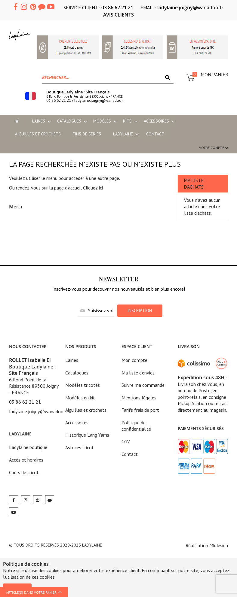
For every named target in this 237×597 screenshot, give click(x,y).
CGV (126, 441)
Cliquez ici (93, 188)
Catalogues (76, 373)
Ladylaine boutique (28, 447)
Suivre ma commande (143, 385)
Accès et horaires (26, 460)
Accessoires (76, 423)
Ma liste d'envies (138, 373)
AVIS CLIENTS (118, 14)
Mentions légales (139, 398)
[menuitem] (38, 121)
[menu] (118, 128)
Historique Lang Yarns (87, 435)
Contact (130, 454)
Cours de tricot (24, 472)
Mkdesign (218, 545)
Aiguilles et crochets (85, 410)
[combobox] (108, 77)
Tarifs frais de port (140, 410)
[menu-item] (17, 121)
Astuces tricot (79, 447)
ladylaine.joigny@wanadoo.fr (190, 7)
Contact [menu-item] (155, 134)
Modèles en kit (80, 398)
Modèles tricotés (82, 385)
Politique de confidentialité (136, 426)
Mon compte (134, 360)
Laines (71, 360)
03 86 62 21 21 (117, 7)
